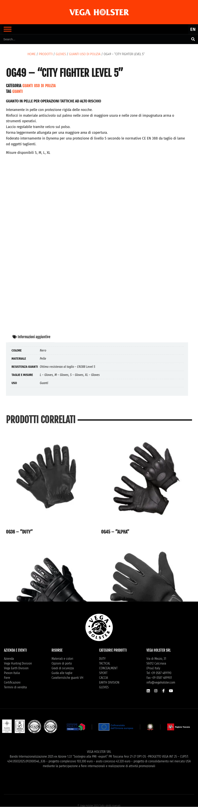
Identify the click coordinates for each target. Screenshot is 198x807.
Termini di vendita (15, 687)
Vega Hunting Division (18, 663)
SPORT (103, 673)
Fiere (7, 678)
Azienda (9, 659)
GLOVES (61, 54)
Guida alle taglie (62, 673)
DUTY (102, 659)
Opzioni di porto (62, 663)
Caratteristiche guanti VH (67, 678)
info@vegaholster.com (160, 682)
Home (31, 54)
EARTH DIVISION (109, 682)
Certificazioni (12, 682)
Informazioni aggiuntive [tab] (31, 337)
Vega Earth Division (16, 668)
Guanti (17, 91)
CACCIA (103, 678)
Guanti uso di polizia (84, 54)
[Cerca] (193, 39)
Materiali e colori (62, 659)
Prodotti (46, 54)
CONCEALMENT (108, 668)
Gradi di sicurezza (63, 668)
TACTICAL (104, 663)
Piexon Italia (12, 673)
